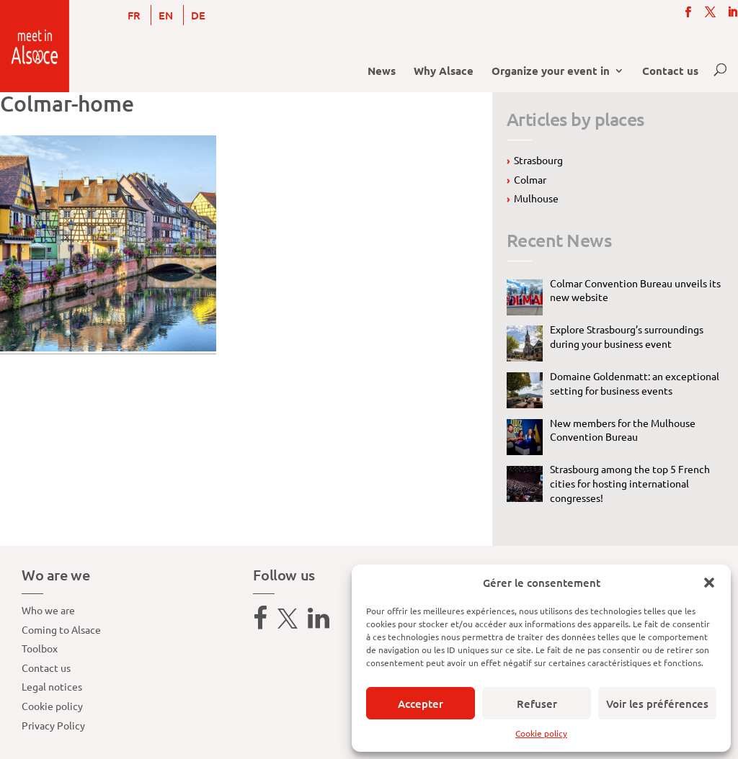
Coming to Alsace (61, 629)
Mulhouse (536, 198)
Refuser (537, 703)
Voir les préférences (657, 703)
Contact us (670, 72)
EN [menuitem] (166, 15)
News (382, 72)
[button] (709, 582)
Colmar (530, 179)
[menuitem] (134, 15)
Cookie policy (541, 733)
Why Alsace (444, 72)
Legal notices (52, 686)
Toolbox (40, 648)
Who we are (48, 609)
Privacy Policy (53, 725)
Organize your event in (551, 72)
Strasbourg (538, 159)
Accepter (420, 703)
